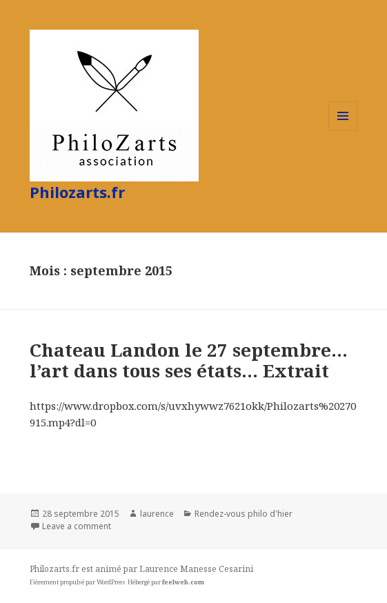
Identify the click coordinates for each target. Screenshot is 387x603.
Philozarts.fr (77, 191)
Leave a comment (76, 526)
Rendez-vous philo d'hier (243, 514)
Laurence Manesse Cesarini (196, 569)
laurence (157, 514)
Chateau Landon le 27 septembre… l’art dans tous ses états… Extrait (189, 360)
